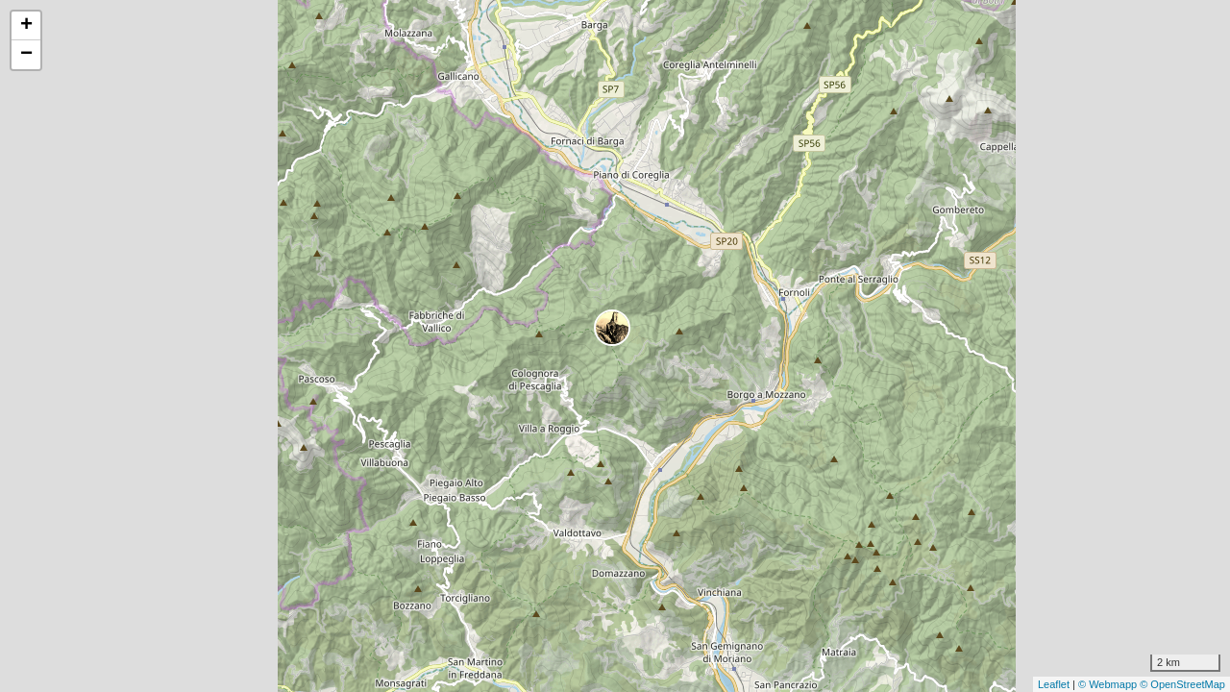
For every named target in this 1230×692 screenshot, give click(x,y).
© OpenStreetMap (1182, 684)
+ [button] (26, 26)
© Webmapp (1109, 684)
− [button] (26, 54)
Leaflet (1054, 684)
